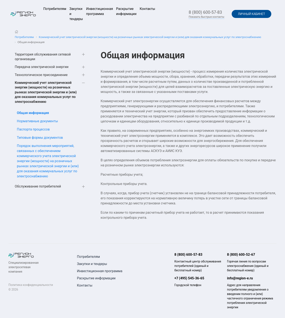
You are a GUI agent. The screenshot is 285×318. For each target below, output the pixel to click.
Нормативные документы (37, 121)
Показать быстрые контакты (206, 16)
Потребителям (54, 9)
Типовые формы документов (40, 138)
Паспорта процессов (33, 129)
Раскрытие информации (96, 278)
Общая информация (33, 113)
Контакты (147, 9)
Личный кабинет (251, 14)
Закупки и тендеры (92, 264)
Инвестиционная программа (99, 271)
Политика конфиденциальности (30, 285)
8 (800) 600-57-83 (205, 12)
